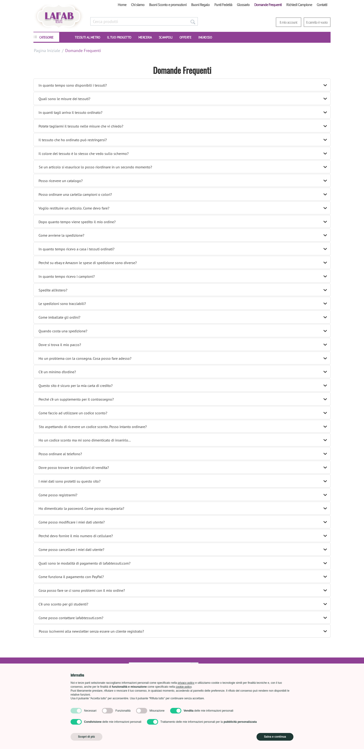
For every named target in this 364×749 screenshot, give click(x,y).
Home (122, 4)
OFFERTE (185, 37)
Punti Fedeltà (223, 4)
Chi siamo (137, 4)
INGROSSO (205, 37)
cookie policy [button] (184, 686)
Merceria (145, 37)
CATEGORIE (46, 37)
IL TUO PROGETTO (119, 37)
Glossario (243, 4)
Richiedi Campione (299, 4)
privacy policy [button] (186, 682)
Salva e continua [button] (275, 736)
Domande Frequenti (268, 4)
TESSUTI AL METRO (87, 37)
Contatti (322, 4)
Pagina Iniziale (47, 50)
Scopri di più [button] (86, 736)
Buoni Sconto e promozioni (167, 4)
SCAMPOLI (165, 37)
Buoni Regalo (200, 4)
